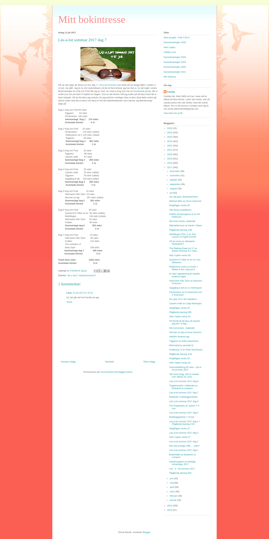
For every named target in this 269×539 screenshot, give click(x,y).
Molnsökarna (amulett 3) (181, 345)
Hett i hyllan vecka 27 (179, 437)
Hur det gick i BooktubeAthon (183, 196)
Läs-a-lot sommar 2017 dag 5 (183, 412)
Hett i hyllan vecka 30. (180, 255)
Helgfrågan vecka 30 (179, 205)
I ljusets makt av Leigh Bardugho (185, 303)
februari (174, 496)
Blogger (146, 532)
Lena (69, 292)
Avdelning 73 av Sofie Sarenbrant (185, 349)
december (175, 171)
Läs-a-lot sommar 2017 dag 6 (183, 401)
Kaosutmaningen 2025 (175, 42)
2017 (170, 167)
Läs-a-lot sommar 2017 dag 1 (183, 450)
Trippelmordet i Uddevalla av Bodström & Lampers (183, 387)
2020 (170, 154)
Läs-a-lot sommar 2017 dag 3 (183, 432)
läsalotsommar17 (87, 275)
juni (172, 478)
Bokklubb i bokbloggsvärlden (183, 397)
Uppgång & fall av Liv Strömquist (185, 288)
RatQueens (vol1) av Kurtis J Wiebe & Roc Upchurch (183, 268)
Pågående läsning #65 (180, 312)
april (172, 487)
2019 (170, 158)
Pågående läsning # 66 (180, 230)
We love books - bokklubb (182, 328)
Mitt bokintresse (91, 19)
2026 (170, 128)
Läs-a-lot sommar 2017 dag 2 (183, 441)
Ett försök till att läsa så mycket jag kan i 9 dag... (184, 322)
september (175, 184)
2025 (170, 132)
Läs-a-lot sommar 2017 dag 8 (183, 381)
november (175, 175)
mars (173, 491)
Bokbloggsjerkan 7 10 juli (181, 417)
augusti (174, 188)
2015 (170, 510)
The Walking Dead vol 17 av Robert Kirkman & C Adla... (183, 249)
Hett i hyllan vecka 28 (179, 362)
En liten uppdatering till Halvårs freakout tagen (184, 275)
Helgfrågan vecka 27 (179, 428)
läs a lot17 (73, 275)
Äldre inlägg (149, 361)
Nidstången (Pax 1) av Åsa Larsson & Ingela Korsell (182, 235)
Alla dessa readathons (180, 210)
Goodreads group (142, 91)
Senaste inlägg (68, 361)
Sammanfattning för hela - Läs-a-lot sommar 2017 (185, 368)
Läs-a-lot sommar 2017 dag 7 (183, 392)
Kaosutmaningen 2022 (175, 67)
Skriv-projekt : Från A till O (176, 37)
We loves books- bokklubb (182, 221)
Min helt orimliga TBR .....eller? (184, 446)
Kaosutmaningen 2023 (175, 62)
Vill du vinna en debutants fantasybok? (182, 242)
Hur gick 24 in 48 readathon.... (184, 299)
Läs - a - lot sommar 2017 (182, 468)
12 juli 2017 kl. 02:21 (83, 292)
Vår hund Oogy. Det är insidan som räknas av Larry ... (184, 375)
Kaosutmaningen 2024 (175, 57)
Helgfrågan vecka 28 (179, 358)
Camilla (171, 92)
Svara (69, 302)
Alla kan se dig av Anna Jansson (185, 332)
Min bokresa (170, 76)
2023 (170, 141)
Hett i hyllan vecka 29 (179, 316)
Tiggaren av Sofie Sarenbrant (183, 341)
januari (173, 500)
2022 (170, 145)
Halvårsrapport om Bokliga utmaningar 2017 (182, 463)
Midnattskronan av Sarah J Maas (185, 225)
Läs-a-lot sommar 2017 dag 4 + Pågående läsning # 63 (184, 422)
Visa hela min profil (173, 113)
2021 (170, 150)
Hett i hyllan (169, 47)
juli (171, 193)
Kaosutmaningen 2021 (175, 72)
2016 (170, 505)
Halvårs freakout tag (179, 336)
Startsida (109, 361)
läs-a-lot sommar (108, 85)
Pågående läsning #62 (180, 473)
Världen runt (170, 52)
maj (172, 482)
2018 (170, 163)
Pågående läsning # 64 (180, 354)
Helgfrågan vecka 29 (179, 308)
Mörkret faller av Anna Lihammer (185, 201)
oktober (174, 179)
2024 (170, 137)
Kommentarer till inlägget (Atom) (116, 372)
